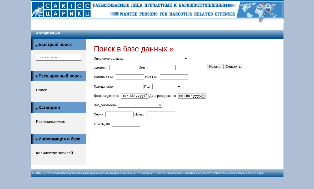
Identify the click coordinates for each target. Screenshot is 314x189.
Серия (98, 115)
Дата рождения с (106, 96)
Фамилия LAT (104, 77)
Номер (139, 115)
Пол (147, 86)
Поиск (41, 90)
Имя (142, 68)
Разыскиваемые (51, 121)
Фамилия (100, 68)
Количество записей (54, 153)
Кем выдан (102, 125)
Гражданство (103, 86)
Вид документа (105, 106)
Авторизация (48, 33)
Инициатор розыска (108, 58)
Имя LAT (151, 77)
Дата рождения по (162, 96)
